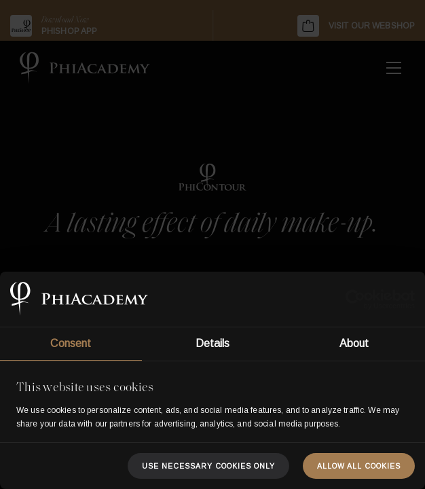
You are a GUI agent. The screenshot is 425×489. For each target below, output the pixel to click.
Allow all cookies (359, 466)
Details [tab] (213, 343)
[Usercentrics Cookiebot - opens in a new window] (355, 299)
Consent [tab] (70, 343)
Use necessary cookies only (208, 466)
